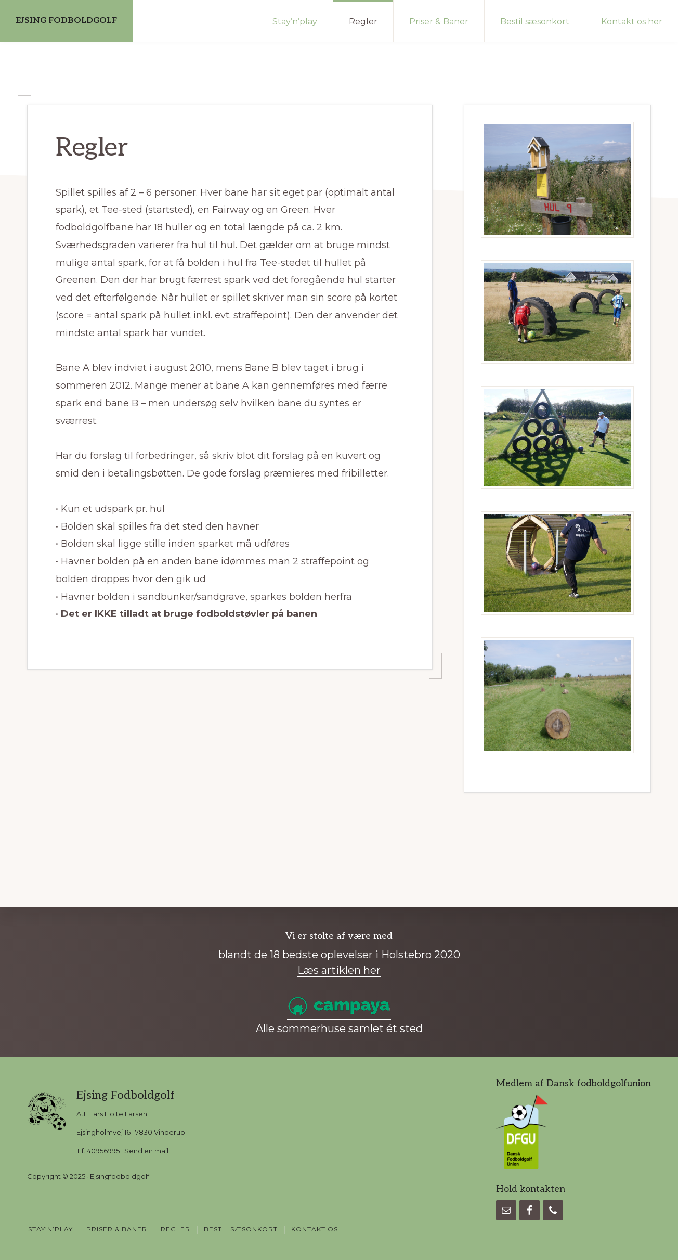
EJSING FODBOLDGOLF (66, 20)
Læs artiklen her (339, 970)
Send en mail (146, 1151)
